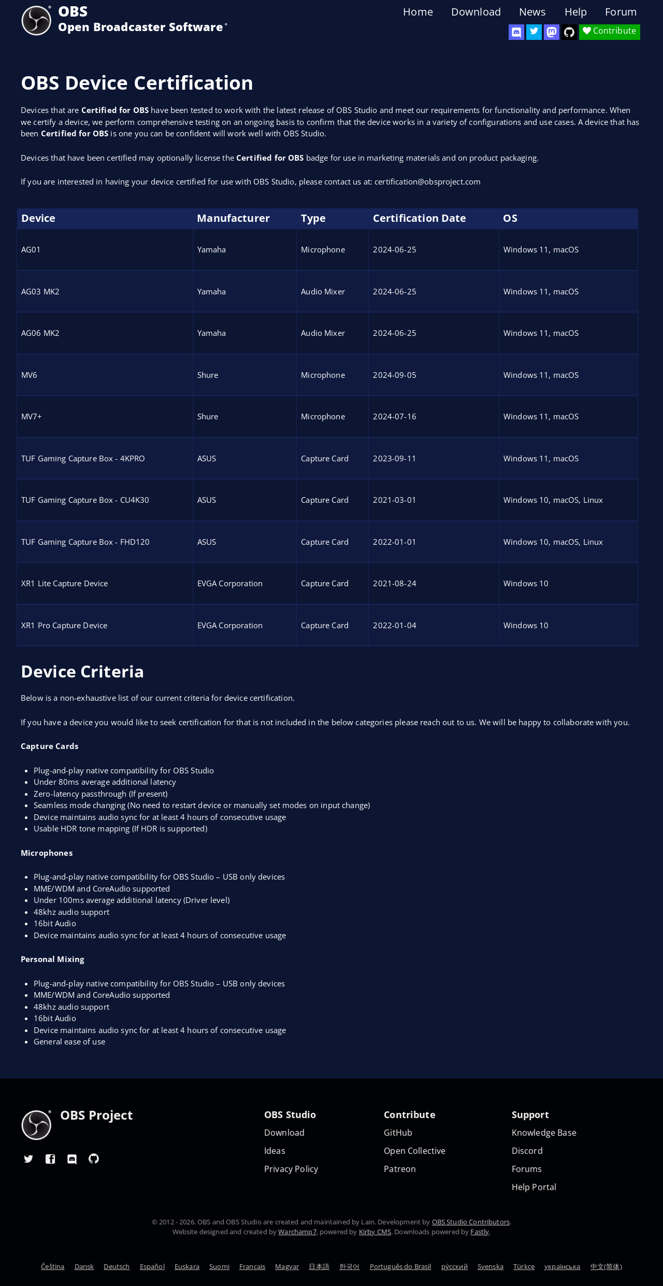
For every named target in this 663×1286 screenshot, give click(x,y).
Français (252, 1266)
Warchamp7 (297, 1231)
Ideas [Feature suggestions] (274, 1151)
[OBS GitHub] (94, 1158)
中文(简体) (606, 1266)
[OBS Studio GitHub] (569, 32)
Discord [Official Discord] (527, 1151)
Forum (621, 12)
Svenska (490, 1266)
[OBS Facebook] (50, 1158)
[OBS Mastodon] (551, 32)
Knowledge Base (544, 1133)
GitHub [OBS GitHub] (398, 1133)
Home (418, 12)
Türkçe (524, 1266)
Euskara (187, 1266)
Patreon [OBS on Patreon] (400, 1169)
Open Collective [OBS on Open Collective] (414, 1151)
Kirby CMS (375, 1231)
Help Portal (534, 1187)
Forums (527, 1169)
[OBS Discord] (516, 32)
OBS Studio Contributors (471, 1221)
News (532, 12)
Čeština (52, 1266)
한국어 (349, 1266)
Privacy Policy (291, 1169)
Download (476, 12)
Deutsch (116, 1266)
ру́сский (454, 1266)
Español (152, 1266)
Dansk (84, 1266)
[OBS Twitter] (534, 32)
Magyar (287, 1266)
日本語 (319, 1266)
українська (562, 1266)
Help (576, 12)
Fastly (479, 1231)
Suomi (219, 1266)
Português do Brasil (400, 1266)
